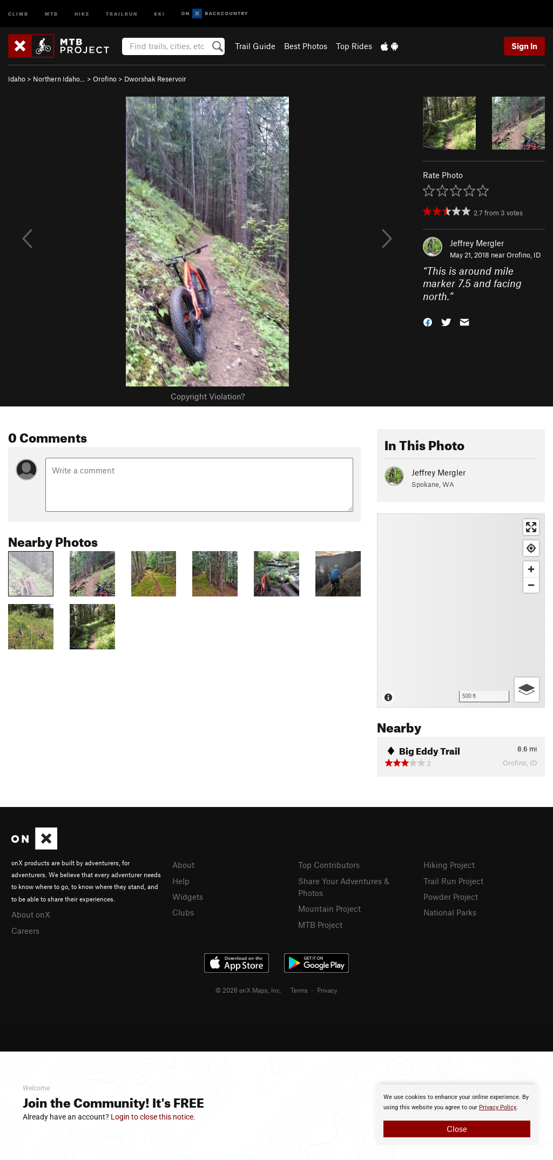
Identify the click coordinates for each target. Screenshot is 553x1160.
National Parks (449, 912)
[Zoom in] (531, 569)
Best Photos (305, 46)
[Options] (527, 689)
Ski (159, 13)
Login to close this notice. (153, 1116)
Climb (18, 13)
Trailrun (122, 13)
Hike (82, 13)
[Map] (460, 610)
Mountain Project (329, 908)
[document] (456, 1114)
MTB (51, 13)
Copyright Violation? (208, 396)
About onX (30, 914)
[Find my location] (531, 548)
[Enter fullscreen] (531, 527)
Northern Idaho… (59, 78)
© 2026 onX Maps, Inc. (248, 990)
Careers (25, 930)
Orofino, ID (524, 254)
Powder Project (450, 896)
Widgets (187, 896)
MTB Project (320, 925)
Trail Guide (255, 46)
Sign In (524, 46)
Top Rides (354, 46)
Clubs (183, 912)
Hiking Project (449, 865)
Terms (299, 990)
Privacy (327, 990)
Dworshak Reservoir (155, 78)
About (183, 865)
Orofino (105, 78)
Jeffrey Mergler (477, 243)
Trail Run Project (453, 881)
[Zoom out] (531, 585)
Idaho (16, 78)
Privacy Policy (497, 1107)
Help (181, 881)
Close (457, 1129)
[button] (428, 321)
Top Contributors (329, 865)
